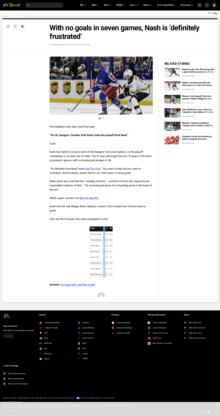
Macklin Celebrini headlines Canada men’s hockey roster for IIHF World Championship (197, 124)
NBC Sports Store (41, 398)
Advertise (6, 398)
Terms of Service (108, 398)
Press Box (51, 398)
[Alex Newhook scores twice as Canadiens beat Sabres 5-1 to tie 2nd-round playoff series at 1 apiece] (172, 112)
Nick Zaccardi (187, 130)
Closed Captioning (24, 398)
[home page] (12, 5)
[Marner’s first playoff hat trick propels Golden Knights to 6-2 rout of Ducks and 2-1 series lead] (172, 99)
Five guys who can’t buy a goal (77, 284)
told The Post (93, 168)
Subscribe (8, 336)
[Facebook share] (8, 26)
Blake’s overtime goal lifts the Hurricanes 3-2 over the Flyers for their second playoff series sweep (197, 83)
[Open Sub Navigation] (86, 5)
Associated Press (188, 76)
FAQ (32, 398)
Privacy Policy (70, 398)
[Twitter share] (15, 26)
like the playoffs (89, 198)
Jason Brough (57, 45)
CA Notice (98, 398)
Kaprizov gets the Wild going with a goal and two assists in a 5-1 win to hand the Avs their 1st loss (198, 70)
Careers (13, 398)
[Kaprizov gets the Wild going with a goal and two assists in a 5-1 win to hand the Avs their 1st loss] (172, 72)
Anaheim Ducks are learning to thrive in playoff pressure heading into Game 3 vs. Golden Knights (197, 137)
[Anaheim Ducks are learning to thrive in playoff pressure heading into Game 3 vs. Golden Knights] (172, 139)
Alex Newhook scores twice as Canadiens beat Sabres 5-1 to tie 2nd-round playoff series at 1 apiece (198, 110)
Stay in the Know (10, 326)
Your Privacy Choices (88, 398)
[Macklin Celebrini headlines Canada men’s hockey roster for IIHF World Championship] (172, 126)
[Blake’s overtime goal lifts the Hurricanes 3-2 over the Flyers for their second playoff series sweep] (172, 86)
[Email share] (22, 26)
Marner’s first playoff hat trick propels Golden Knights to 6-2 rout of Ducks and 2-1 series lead (198, 97)
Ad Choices (60, 398)
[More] (199, 5)
